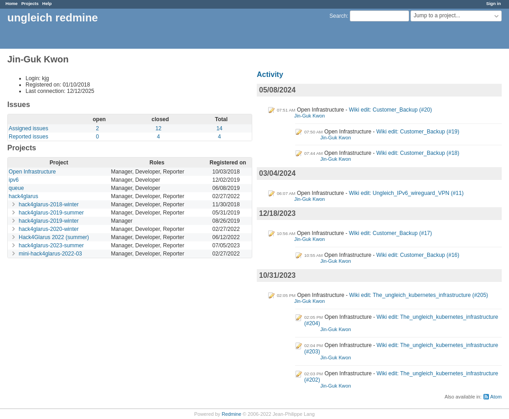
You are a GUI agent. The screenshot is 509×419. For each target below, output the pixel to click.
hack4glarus (23, 196)
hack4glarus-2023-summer (51, 245)
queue (16, 188)
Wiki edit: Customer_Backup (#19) (417, 131)
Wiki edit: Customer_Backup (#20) (390, 110)
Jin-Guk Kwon (309, 115)
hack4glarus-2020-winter (48, 229)
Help (47, 3)
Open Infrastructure (32, 172)
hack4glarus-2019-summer (51, 213)
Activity (270, 74)
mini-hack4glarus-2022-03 (50, 253)
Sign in (493, 3)
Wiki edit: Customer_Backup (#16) (417, 255)
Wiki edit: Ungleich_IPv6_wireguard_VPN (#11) (406, 193)
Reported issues (28, 136)
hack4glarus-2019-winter (48, 221)
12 (158, 128)
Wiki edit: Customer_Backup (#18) (417, 153)
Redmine (231, 414)
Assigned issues (28, 128)
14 (219, 128)
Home (11, 3)
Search (338, 16)
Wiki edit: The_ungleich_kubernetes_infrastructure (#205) (418, 295)
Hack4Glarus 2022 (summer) (54, 237)
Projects (30, 3)
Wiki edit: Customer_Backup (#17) (390, 233)
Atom (496, 396)
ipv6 (14, 180)
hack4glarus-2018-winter (48, 204)
